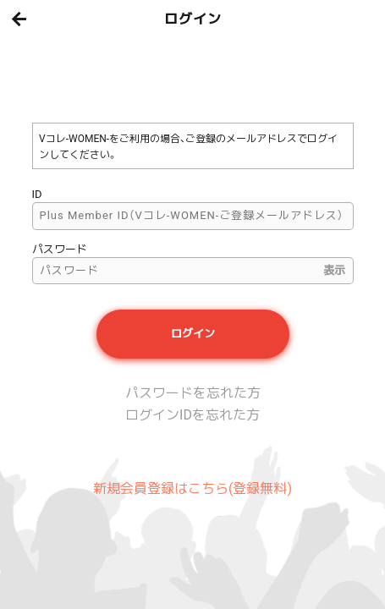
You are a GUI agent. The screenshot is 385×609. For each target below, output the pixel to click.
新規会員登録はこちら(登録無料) (192, 488)
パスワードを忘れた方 (193, 393)
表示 (334, 270)
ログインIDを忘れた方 (192, 415)
